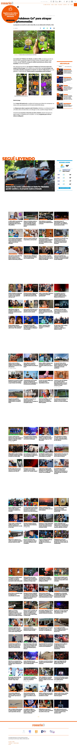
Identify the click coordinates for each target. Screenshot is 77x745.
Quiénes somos (11, 741)
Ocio (68, 4)
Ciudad (52, 4)
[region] (38, 10)
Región (56, 4)
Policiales (60, 4)
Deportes (65, 4)
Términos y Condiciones (13, 743)
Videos (71, 4)
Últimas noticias (46, 4)
